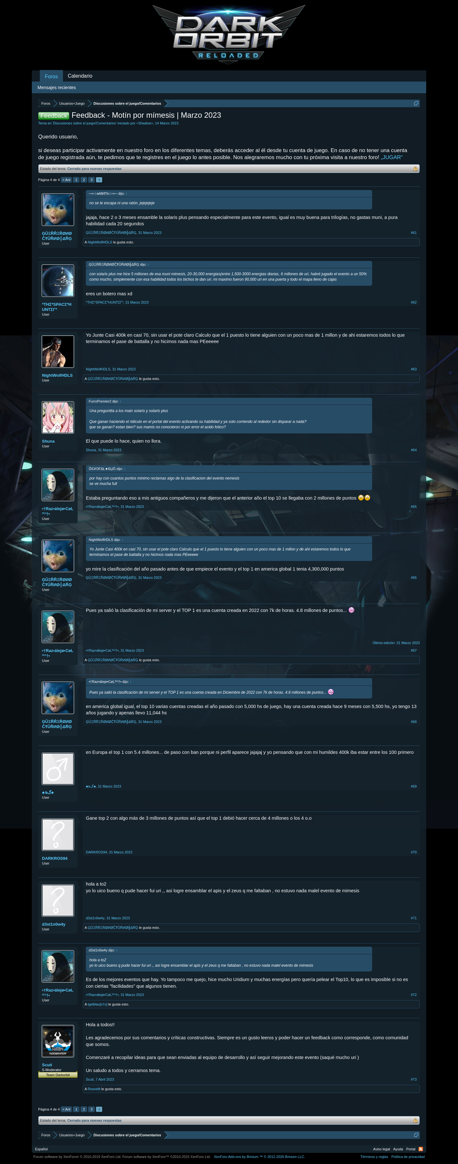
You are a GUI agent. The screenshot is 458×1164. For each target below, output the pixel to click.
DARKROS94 (54, 858)
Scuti (47, 1064)
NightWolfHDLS (100, 242)
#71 (414, 918)
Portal (410, 1149)
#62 (414, 302)
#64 (414, 450)
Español (41, 1149)
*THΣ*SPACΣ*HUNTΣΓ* (57, 307)
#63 (414, 369)
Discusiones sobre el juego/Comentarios (84, 123)
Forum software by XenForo (77, 1157)
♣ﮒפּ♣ (48, 792)
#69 (414, 786)
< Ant (66, 180)
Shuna (48, 441)
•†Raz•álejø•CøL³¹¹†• (57, 511)
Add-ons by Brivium (259, 1157)
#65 (414, 506)
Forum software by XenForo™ (166, 1157)
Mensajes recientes (57, 87)
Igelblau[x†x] (98, 1004)
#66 (414, 577)
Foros (51, 76)
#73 (414, 1079)
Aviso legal (381, 1149)
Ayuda (398, 1149)
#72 (414, 995)
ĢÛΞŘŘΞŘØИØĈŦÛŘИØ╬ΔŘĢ (57, 236)
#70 (414, 852)
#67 (414, 650)
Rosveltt (94, 1089)
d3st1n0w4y (54, 924)
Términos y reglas (374, 1157)
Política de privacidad (408, 1157)
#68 (414, 722)
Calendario (80, 76)
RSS (421, 1149)
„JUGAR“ (392, 157)
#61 (414, 233)
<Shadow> (144, 123)
